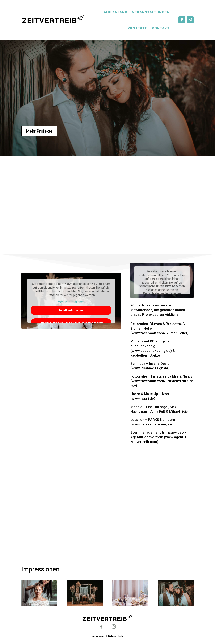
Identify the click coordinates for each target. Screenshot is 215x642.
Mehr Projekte (39, 131)
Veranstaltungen (151, 12)
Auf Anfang (115, 12)
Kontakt (161, 28)
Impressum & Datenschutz (107, 636)
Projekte (137, 28)
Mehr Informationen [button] (71, 302)
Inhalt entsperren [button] (71, 310)
